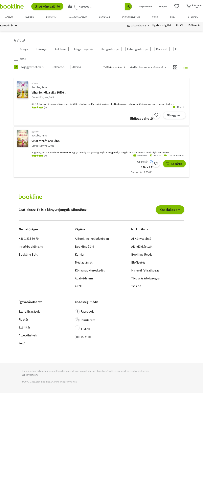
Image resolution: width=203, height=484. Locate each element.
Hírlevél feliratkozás (145, 270)
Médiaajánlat (84, 263)
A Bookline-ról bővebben (92, 239)
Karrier (79, 255)
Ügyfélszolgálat (161, 25)
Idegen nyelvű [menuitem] (131, 17)
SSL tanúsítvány (30, 374)
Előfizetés (195, 25)
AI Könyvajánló (47, 6)
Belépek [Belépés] (163, 6)
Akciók (180, 25)
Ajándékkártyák (141, 247)
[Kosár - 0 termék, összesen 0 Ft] (194, 6)
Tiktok (82, 328)
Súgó (22, 343)
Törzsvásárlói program (146, 278)
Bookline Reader (142, 255)
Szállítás (25, 327)
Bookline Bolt (28, 255)
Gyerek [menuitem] (29, 17)
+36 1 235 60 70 (29, 239)
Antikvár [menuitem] (104, 17)
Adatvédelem (84, 278)
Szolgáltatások (29, 311)
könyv (35, 83)
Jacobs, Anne (40, 87)
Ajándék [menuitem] (193, 17)
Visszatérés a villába (46, 141)
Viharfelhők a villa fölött (49, 92)
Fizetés (24, 319)
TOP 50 (136, 286)
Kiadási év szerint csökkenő (146, 67)
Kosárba (174, 164)
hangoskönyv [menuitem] (78, 17)
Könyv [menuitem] (9, 17)
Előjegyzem (174, 115)
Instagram (85, 319)
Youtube (83, 337)
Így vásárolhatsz (136, 25)
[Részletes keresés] (70, 6)
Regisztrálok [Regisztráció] (145, 6)
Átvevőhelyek (28, 335)
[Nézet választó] (175, 67)
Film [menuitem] (172, 17)
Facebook (84, 311)
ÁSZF (78, 286)
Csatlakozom (170, 209)
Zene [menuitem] (155, 17)
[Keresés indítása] (128, 6)
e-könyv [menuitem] (51, 17)
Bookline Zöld (84, 247)
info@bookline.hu (31, 247)
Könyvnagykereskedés (90, 270)
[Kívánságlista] (176, 6)
